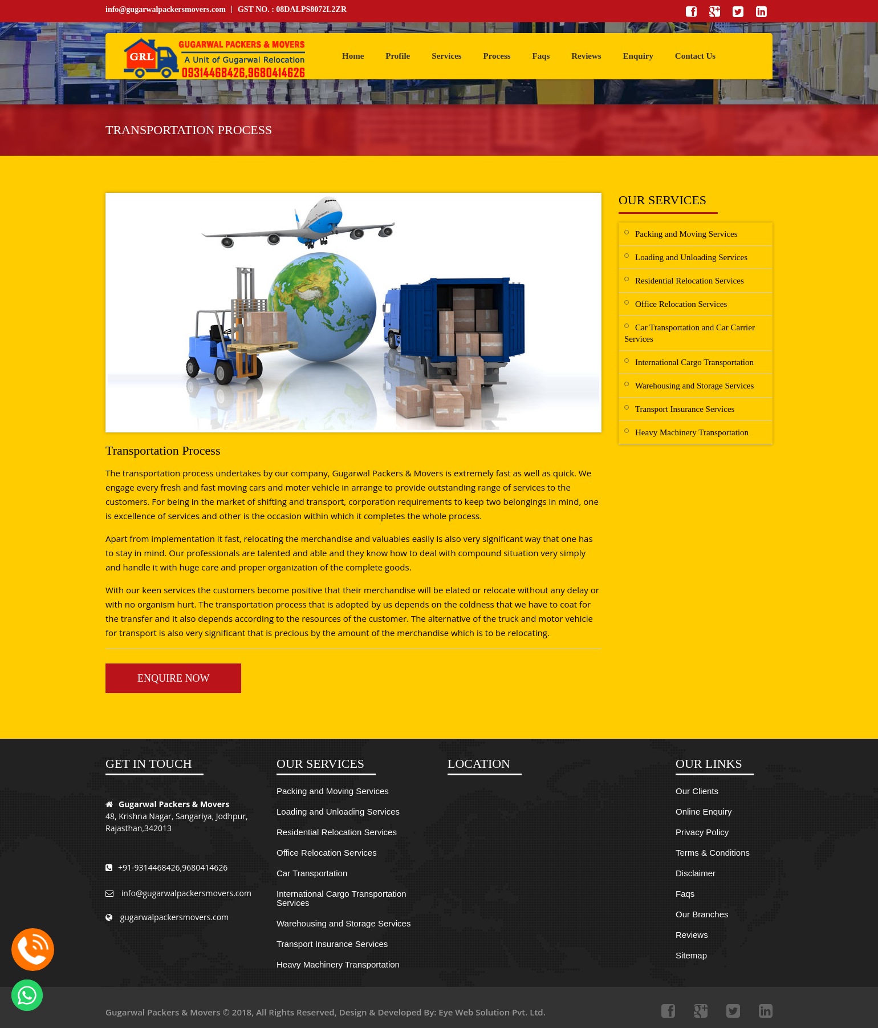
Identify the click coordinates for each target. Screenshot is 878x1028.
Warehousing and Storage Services (694, 385)
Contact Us (695, 55)
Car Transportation (312, 873)
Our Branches (702, 914)
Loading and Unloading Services (691, 257)
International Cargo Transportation (694, 362)
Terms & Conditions (713, 852)
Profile (397, 55)
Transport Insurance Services (684, 409)
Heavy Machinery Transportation (692, 432)
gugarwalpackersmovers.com (167, 917)
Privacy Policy (702, 832)
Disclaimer (696, 873)
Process (497, 55)
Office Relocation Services (681, 304)
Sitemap (691, 955)
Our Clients (697, 791)
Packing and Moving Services (686, 233)
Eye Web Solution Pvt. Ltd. (492, 1012)
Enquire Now (173, 678)
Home (353, 55)
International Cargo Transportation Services (342, 898)
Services (446, 55)
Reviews (586, 55)
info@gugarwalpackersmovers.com (165, 9)
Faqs (541, 55)
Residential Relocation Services (689, 280)
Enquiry (638, 55)
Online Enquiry (703, 811)
